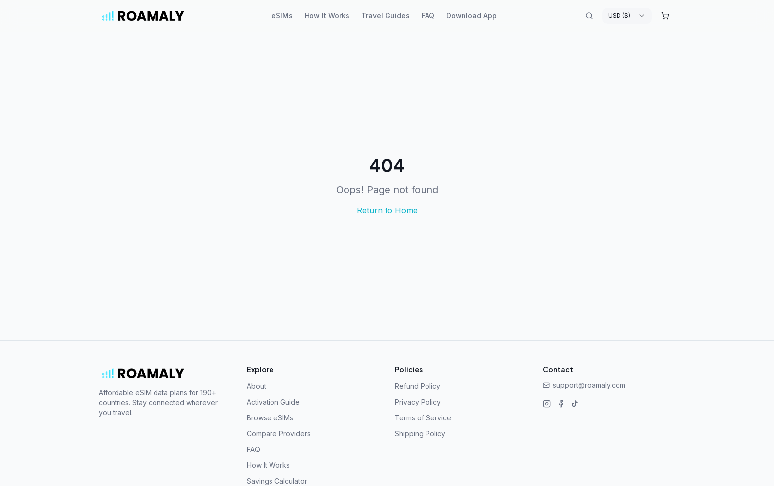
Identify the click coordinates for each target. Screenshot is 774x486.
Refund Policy (417, 386)
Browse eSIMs (270, 418)
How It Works (327, 15)
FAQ (428, 15)
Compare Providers (278, 433)
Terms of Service (423, 418)
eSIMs (282, 15)
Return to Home (387, 210)
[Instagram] (547, 404)
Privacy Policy (418, 402)
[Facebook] (561, 404)
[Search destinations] (589, 16)
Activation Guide (273, 402)
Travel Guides (385, 15)
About (256, 386)
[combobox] (627, 16)
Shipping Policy (420, 433)
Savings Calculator (277, 481)
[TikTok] (575, 404)
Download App (471, 15)
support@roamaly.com (584, 385)
